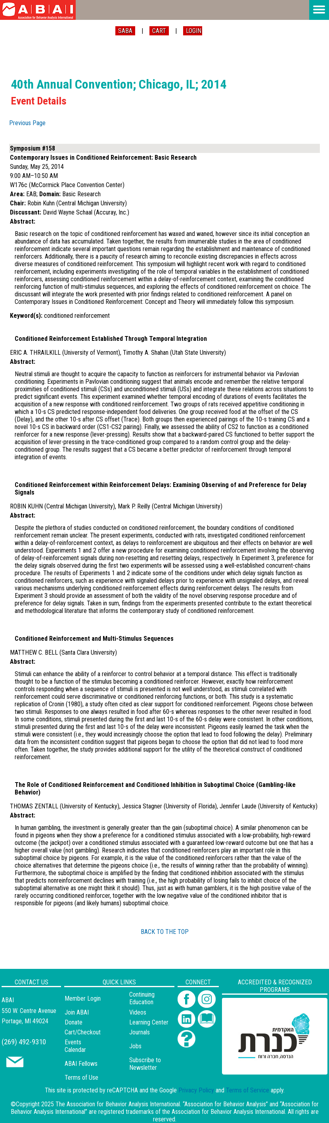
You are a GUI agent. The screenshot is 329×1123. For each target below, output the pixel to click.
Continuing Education (142, 998)
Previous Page (27, 123)
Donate (73, 1022)
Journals (139, 1032)
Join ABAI (77, 1012)
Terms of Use (81, 1077)
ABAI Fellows (81, 1063)
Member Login (83, 998)
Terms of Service (247, 1090)
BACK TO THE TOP (165, 932)
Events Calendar (75, 1045)
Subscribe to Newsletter (145, 1063)
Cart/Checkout (83, 1032)
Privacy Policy (196, 1090)
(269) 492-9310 (24, 1041)
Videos (137, 1012)
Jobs (135, 1046)
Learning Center (148, 1022)
